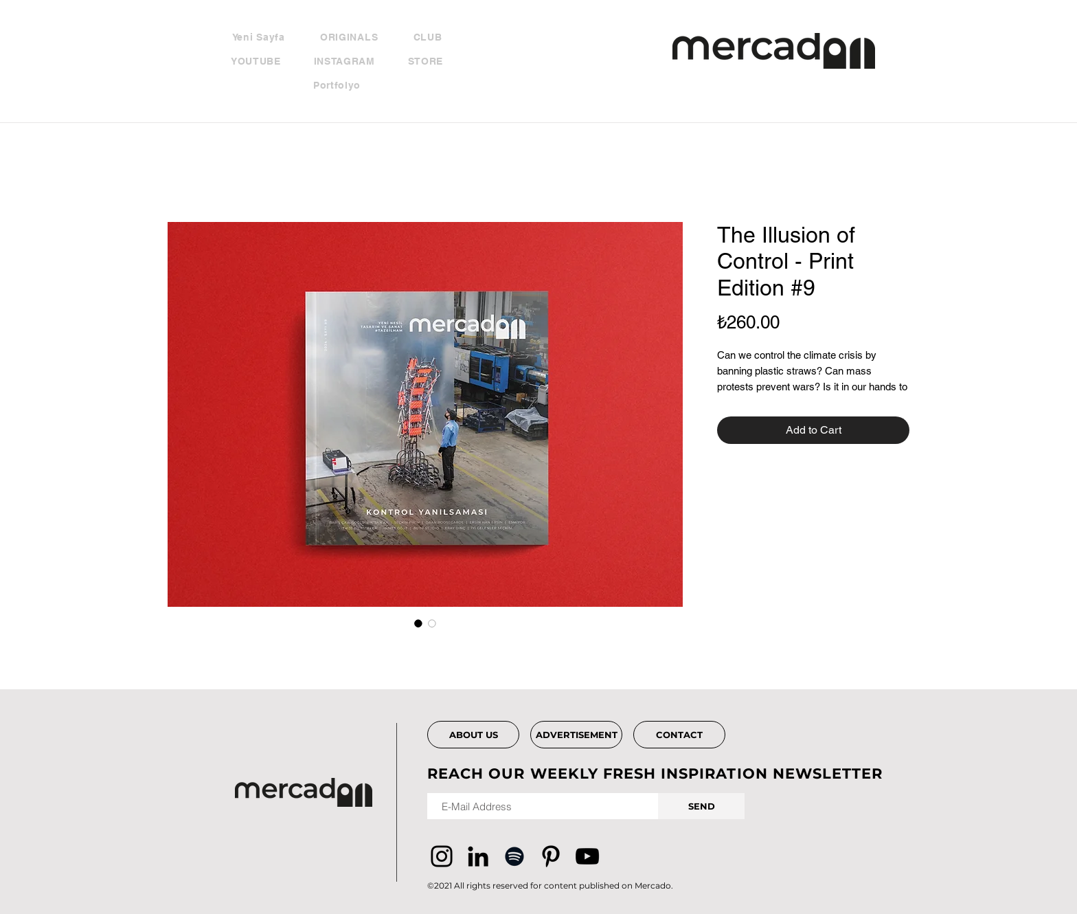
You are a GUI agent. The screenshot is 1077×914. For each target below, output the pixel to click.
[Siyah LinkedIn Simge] (478, 856)
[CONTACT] (679, 734)
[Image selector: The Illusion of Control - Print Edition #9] (418, 623)
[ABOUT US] (473, 734)
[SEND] (701, 806)
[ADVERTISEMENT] (576, 734)
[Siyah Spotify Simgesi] (514, 856)
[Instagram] (441, 856)
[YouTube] (587, 856)
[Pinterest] (550, 856)
